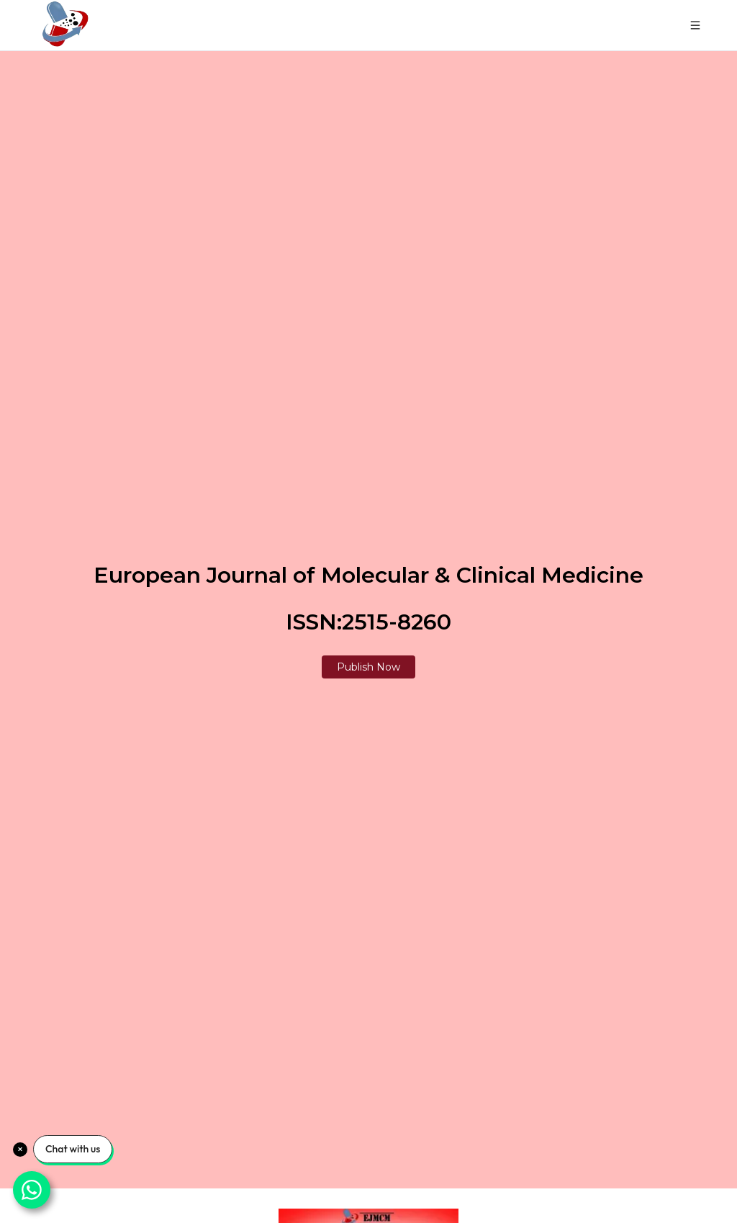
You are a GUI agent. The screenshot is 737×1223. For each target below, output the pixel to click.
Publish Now (368, 666)
